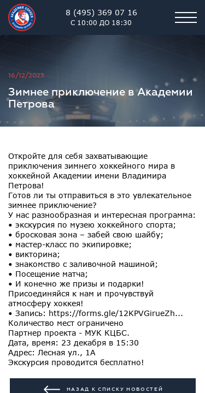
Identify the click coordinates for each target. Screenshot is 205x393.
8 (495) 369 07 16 (101, 17)
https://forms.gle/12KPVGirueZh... (116, 313)
